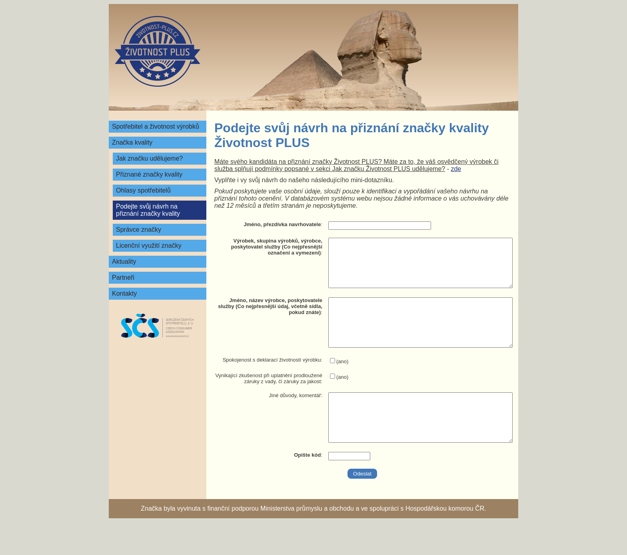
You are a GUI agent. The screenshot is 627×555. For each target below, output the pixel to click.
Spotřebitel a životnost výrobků (155, 126)
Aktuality (124, 261)
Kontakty (124, 293)
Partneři (123, 277)
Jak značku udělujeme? (149, 158)
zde (456, 168)
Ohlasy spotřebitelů (143, 190)
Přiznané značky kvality (149, 174)
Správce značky (138, 229)
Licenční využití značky (149, 245)
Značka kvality (132, 142)
